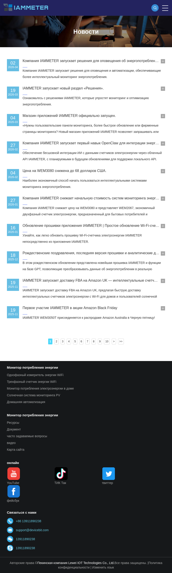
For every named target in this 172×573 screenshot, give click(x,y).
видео (11, 443)
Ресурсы (13, 422)
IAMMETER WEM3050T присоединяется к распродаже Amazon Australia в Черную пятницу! (89, 317)
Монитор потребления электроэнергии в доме (40, 388)
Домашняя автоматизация (26, 402)
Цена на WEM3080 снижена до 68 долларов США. (64, 171)
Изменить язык (103, 567)
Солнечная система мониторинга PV (33, 395)
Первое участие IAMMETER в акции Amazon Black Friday (70, 308)
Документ (14, 429)
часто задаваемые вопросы (27, 436)
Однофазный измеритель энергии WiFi (35, 375)
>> (121, 341)
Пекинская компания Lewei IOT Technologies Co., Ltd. (75, 563)
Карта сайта (15, 449)
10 (106, 341)
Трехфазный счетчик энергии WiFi (31, 381)
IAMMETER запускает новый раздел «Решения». (63, 88)
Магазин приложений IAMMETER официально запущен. (69, 116)
